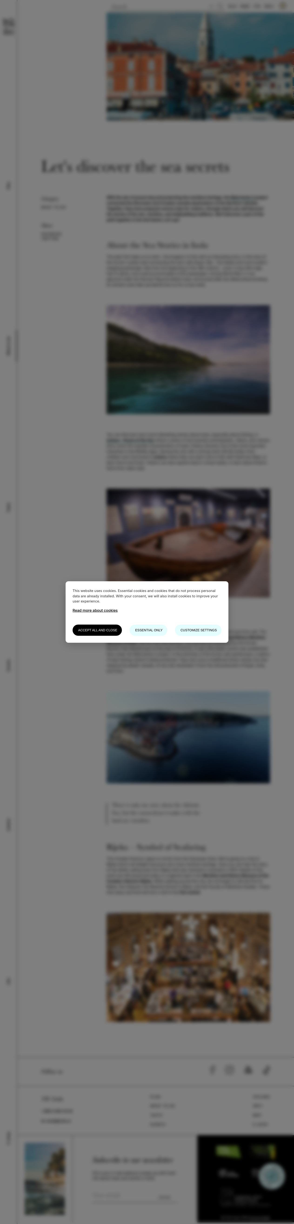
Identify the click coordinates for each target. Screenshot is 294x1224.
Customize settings (198, 630)
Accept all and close (97, 630)
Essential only (148, 630)
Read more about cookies (95, 610)
